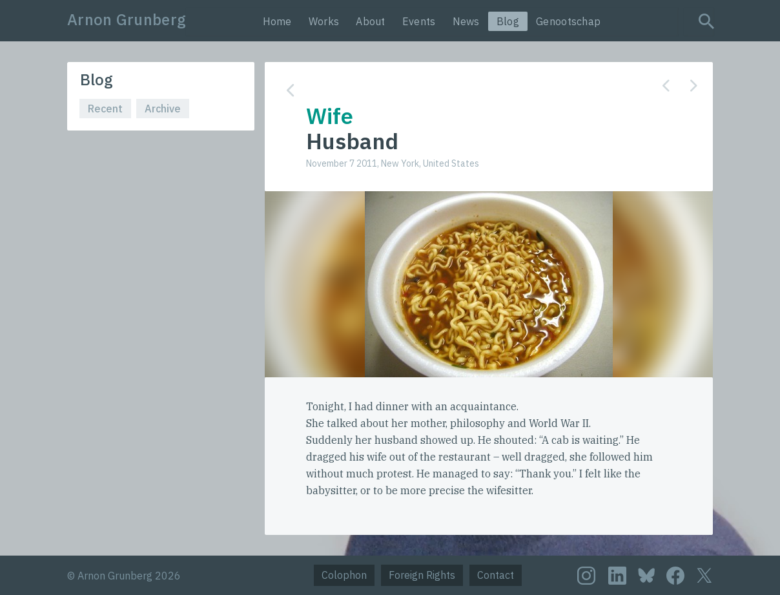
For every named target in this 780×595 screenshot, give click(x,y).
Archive (163, 108)
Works (324, 21)
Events (419, 21)
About (370, 21)
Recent (105, 108)
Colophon (344, 575)
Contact (495, 575)
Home (277, 21)
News (466, 21)
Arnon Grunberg (126, 19)
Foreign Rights (422, 575)
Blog (508, 21)
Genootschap (568, 21)
